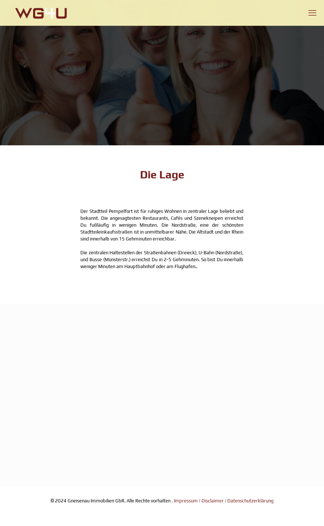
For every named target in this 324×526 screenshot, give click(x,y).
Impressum (186, 500)
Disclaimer (212, 500)
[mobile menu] (312, 13)
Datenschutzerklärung (250, 500)
